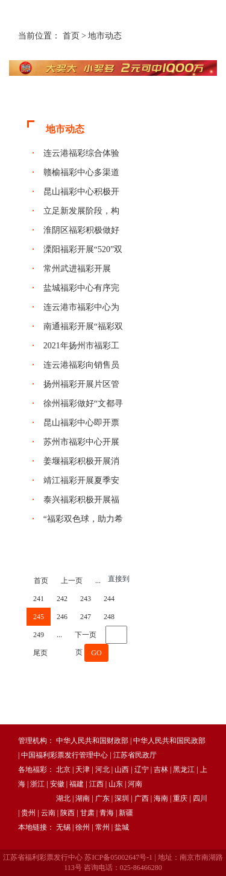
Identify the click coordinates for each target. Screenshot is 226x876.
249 (38, 635)
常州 (102, 827)
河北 (102, 769)
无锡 (63, 827)
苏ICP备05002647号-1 (118, 857)
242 (62, 598)
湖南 (82, 798)
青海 (106, 813)
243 (85, 598)
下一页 (85, 635)
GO (96, 653)
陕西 (67, 813)
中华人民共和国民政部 (169, 740)
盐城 (122, 827)
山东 (115, 784)
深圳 (122, 798)
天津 (82, 769)
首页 (71, 35)
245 (38, 616)
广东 (102, 798)
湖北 (63, 798)
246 (62, 616)
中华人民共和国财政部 (92, 740)
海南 (161, 798)
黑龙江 (184, 769)
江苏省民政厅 (135, 755)
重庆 (180, 798)
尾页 (40, 653)
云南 (48, 813)
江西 (96, 784)
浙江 (37, 784)
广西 (141, 798)
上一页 (72, 580)
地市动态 (105, 35)
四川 (200, 798)
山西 (122, 769)
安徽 (57, 784)
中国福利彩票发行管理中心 (64, 755)
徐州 (82, 827)
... (98, 580)
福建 (76, 784)
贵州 (28, 813)
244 (109, 598)
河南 (135, 784)
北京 (63, 769)
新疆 (126, 813)
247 (85, 616)
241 (38, 598)
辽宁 (141, 769)
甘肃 (87, 813)
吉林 (161, 769)
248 (109, 616)
